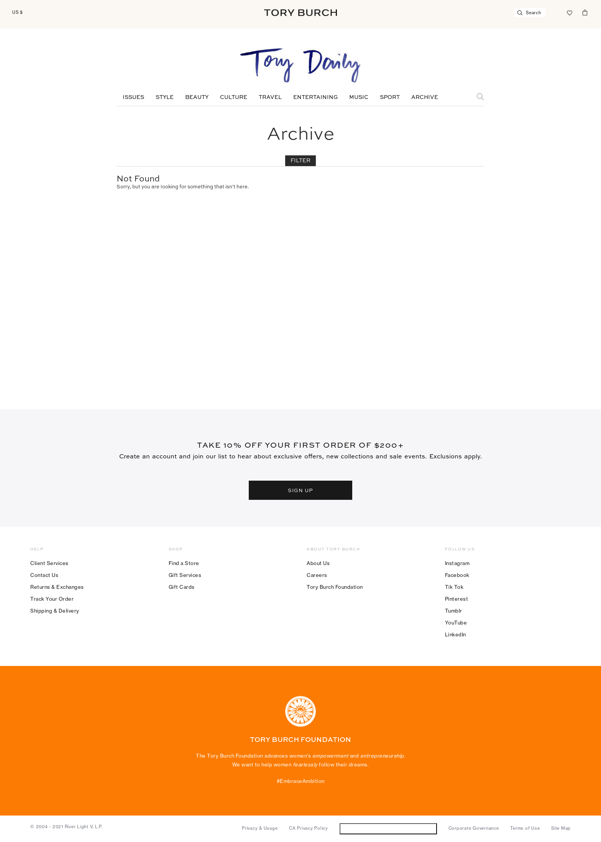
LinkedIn (455, 634)
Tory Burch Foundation (335, 587)
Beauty (197, 97)
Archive (424, 97)
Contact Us (44, 575)
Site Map (561, 828)
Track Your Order (52, 599)
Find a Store (184, 563)
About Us (318, 563)
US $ (17, 12)
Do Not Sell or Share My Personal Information (388, 828)
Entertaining (315, 97)
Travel (270, 97)
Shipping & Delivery (54, 611)
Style (165, 97)
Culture (233, 97)
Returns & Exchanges (57, 587)
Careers (317, 575)
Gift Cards (182, 587)
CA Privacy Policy (308, 828)
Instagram (457, 563)
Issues (133, 97)
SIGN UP (300, 490)
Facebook (457, 575)
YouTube (456, 623)
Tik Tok (454, 587)
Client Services (49, 563)
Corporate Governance (473, 828)
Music (358, 97)
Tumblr (453, 611)
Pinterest (456, 599)
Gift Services (185, 575)
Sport (390, 97)
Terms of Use (525, 828)
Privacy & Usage (260, 828)
